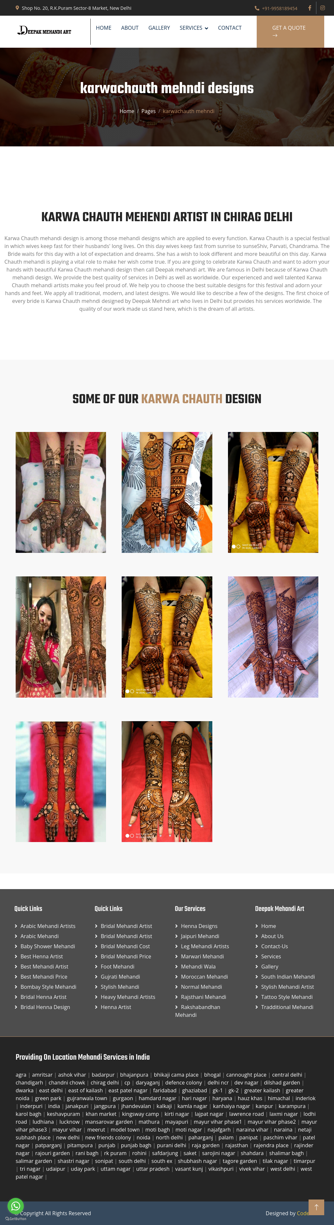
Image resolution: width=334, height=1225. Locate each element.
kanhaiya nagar (232, 1106)
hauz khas (251, 1098)
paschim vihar (280, 1137)
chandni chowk (67, 1082)
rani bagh (87, 1153)
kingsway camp (141, 1113)
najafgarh (219, 1129)
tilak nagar (276, 1161)
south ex (162, 1161)
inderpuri (32, 1106)
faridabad (165, 1090)
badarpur (104, 1074)
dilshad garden (282, 1082)
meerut (96, 1129)
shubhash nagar (198, 1161)
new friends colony (108, 1137)
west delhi (283, 1168)
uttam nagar (116, 1168)
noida (144, 1137)
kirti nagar (177, 1113)
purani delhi (172, 1145)
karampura (293, 1106)
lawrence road (247, 1113)
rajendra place (272, 1145)
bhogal (213, 1074)
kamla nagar (193, 1106)
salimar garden (34, 1161)
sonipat (104, 1161)
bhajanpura (134, 1074)
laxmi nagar (284, 1113)
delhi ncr (219, 1082)
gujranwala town (88, 1098)
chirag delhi (105, 1082)
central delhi (288, 1074)
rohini (140, 1153)
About (130, 27)
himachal (279, 1098)
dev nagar (247, 1082)
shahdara (253, 1153)
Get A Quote (289, 31)
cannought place (247, 1074)
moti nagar (189, 1129)
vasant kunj (189, 1168)
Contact (229, 27)
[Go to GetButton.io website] (15, 1218)
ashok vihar (72, 1074)
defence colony (184, 1082)
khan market (102, 1113)
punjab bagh (137, 1145)
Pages (149, 111)
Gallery (159, 27)
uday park (83, 1168)
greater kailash (262, 1090)
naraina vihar (252, 1129)
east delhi (51, 1090)
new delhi (68, 1137)
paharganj (201, 1137)
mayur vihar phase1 (218, 1121)
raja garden (206, 1145)
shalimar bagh (287, 1153)
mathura (150, 1121)
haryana (223, 1098)
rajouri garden (53, 1153)
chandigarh (30, 1082)
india (54, 1106)
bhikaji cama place (177, 1074)
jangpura (105, 1106)
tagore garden (240, 1161)
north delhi (170, 1137)
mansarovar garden (109, 1121)
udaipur (56, 1168)
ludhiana (44, 1121)
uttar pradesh (153, 1168)
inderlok (305, 1098)
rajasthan (237, 1145)
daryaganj (148, 1082)
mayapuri (177, 1121)
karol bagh (29, 1113)
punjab (107, 1145)
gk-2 (234, 1090)
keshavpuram (64, 1113)
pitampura (80, 1145)
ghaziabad (195, 1090)
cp (128, 1082)
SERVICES (191, 27)
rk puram (116, 1153)
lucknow (70, 1121)
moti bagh (158, 1129)
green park (49, 1098)
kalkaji (165, 1106)
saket (191, 1153)
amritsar (43, 1074)
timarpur (304, 1161)
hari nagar (195, 1098)
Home (104, 27)
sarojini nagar (219, 1153)
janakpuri (78, 1106)
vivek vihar (252, 1168)
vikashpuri (221, 1168)
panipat (249, 1137)
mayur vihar (68, 1129)
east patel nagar (129, 1090)
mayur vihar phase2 (272, 1121)
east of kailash (86, 1090)
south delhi (133, 1161)
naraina (284, 1129)
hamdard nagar (158, 1098)
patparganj (49, 1145)
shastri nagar (74, 1161)
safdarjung (165, 1153)
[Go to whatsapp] (16, 1206)
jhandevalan (136, 1106)
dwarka (25, 1090)
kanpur (265, 1106)
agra (22, 1074)
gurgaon (123, 1098)
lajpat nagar (210, 1113)
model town (126, 1129)
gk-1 (218, 1090)
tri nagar (31, 1168)
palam (227, 1137)
